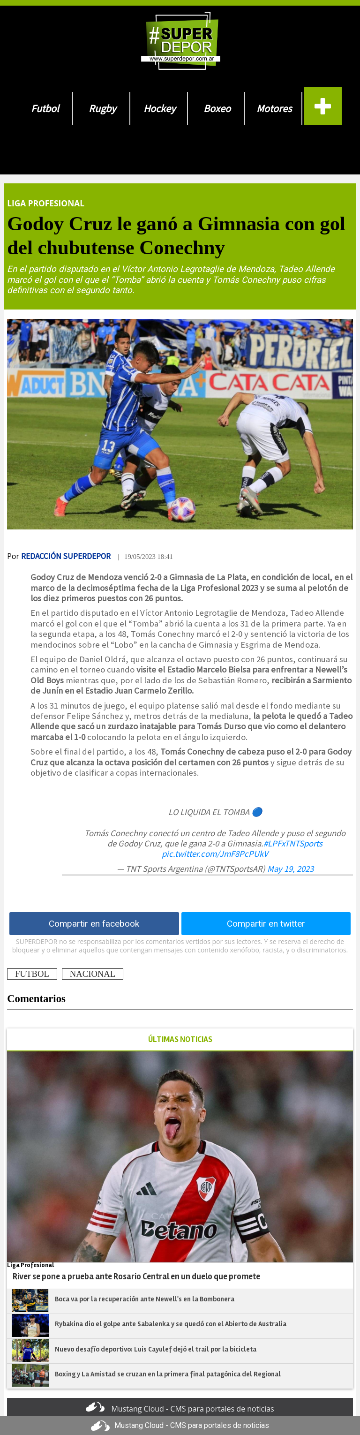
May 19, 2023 (290, 868)
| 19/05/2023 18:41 (145, 556)
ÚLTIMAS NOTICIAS (180, 1039)
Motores (274, 108)
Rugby (102, 108)
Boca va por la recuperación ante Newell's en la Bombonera (144, 1299)
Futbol (45, 108)
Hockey (159, 108)
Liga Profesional (45, 203)
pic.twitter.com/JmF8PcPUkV (215, 853)
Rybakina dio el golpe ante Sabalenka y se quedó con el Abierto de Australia (170, 1324)
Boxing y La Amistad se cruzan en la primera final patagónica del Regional (168, 1374)
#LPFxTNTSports (292, 843)
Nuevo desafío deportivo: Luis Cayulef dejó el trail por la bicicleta (156, 1349)
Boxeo (217, 108)
